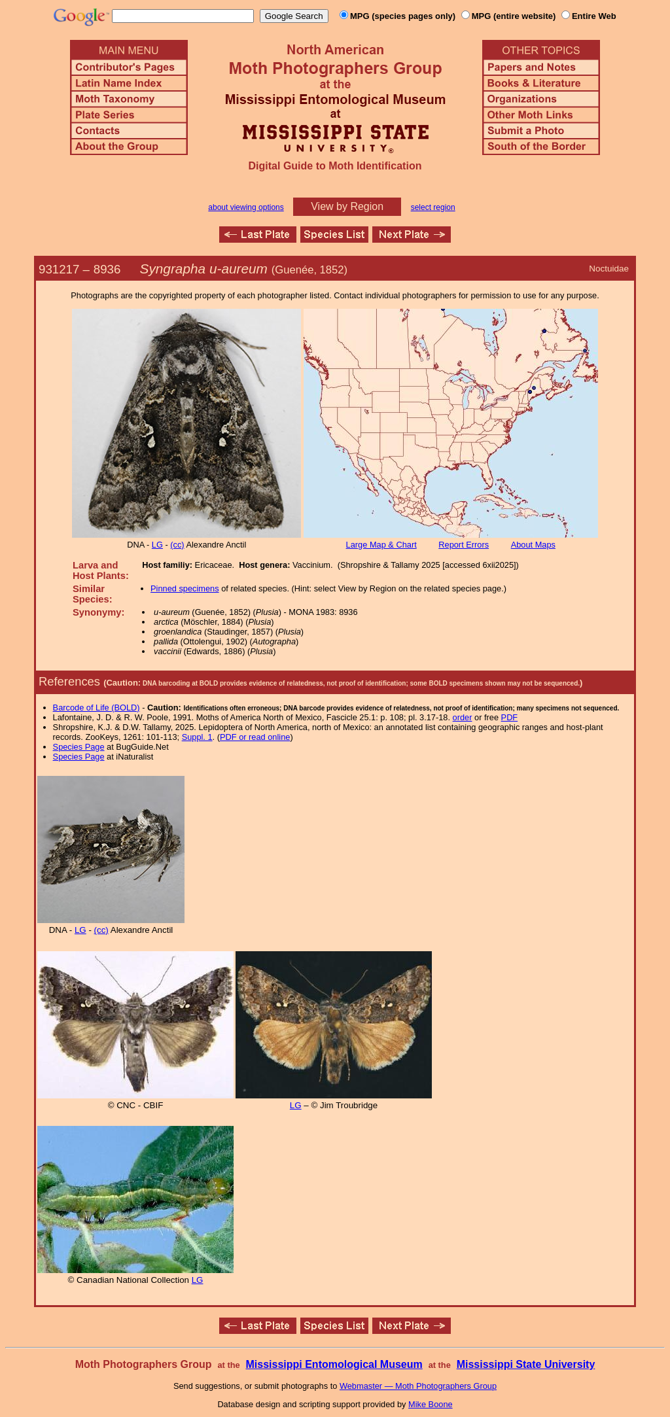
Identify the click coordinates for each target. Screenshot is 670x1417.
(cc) (177, 545)
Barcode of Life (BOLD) (96, 707)
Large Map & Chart (381, 545)
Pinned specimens (184, 588)
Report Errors (463, 545)
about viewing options (245, 207)
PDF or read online (255, 737)
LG (157, 545)
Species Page (79, 747)
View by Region (347, 206)
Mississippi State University (526, 1364)
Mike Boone (430, 1404)
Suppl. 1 (197, 737)
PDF (509, 717)
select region (433, 207)
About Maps (533, 545)
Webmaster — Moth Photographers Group (418, 1386)
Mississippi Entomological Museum (333, 1364)
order (462, 717)
